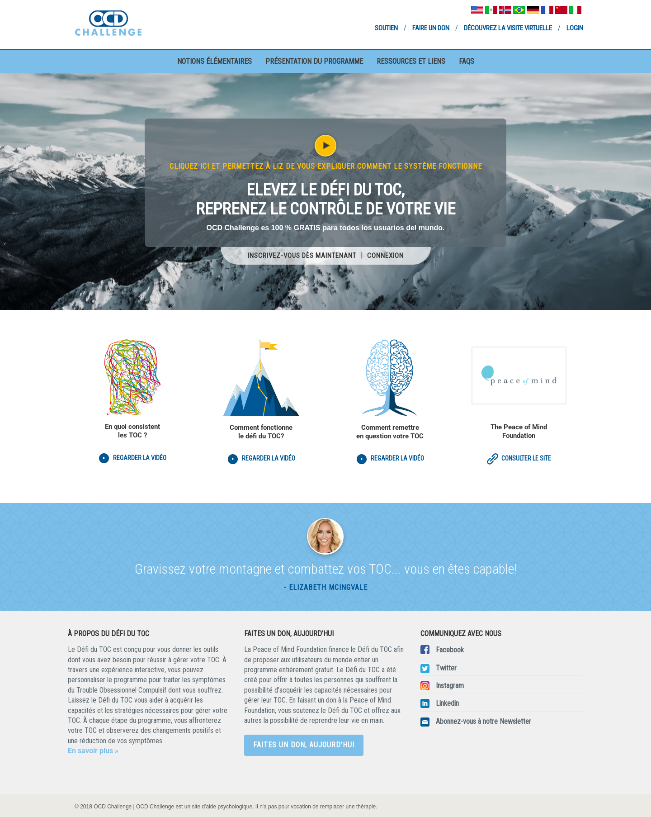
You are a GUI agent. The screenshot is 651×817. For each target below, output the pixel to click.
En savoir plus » (93, 750)
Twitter (446, 668)
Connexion (385, 256)
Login (574, 28)
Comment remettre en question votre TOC (390, 431)
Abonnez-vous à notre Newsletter (483, 721)
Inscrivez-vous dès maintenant (302, 256)
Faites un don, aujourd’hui (303, 745)
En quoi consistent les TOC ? (132, 431)
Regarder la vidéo (139, 457)
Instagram (450, 685)
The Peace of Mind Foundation (519, 431)
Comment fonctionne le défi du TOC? (261, 431)
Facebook (450, 650)
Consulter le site (519, 458)
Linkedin (447, 703)
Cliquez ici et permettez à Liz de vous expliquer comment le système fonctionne (326, 166)
